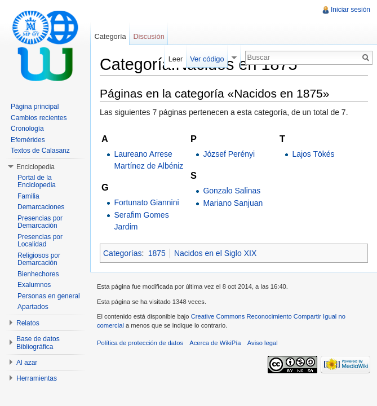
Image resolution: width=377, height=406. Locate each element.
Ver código (207, 59)
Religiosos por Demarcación (38, 259)
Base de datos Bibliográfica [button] (38, 343)
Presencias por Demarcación (40, 222)
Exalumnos (34, 285)
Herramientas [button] (36, 378)
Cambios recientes (38, 118)
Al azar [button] (26, 363)
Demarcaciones (40, 207)
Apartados (32, 307)
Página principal (35, 107)
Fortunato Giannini (146, 202)
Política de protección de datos (140, 342)
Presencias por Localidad (40, 241)
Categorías (122, 253)
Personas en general (48, 296)
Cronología (27, 129)
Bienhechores (38, 274)
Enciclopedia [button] (35, 167)
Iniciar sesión (350, 10)
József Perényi (229, 153)
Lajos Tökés (313, 153)
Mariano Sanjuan (233, 203)
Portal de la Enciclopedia (36, 181)
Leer (175, 59)
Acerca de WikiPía (215, 342)
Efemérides (28, 140)
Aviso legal (262, 342)
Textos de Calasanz (40, 151)
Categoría (110, 36)
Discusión (148, 36)
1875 (157, 253)
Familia (28, 196)
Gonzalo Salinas (231, 190)
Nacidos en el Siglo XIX (215, 253)
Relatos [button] (27, 323)
